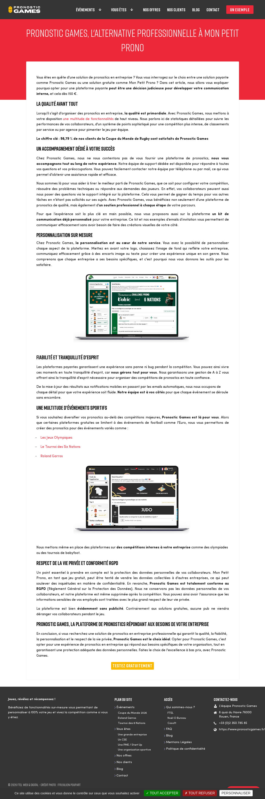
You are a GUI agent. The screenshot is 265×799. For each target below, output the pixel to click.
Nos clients (176, 9)
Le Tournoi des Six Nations (61, 447)
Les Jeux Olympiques (56, 437)
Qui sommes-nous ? (180, 707)
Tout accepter (162, 793)
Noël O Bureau (177, 718)
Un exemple (240, 9)
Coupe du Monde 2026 (132, 713)
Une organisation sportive (134, 749)
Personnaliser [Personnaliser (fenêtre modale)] (236, 793)
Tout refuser (200, 793)
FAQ (169, 729)
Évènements (89, 9)
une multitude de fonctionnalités (88, 119)
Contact (212, 9)
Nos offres (151, 9)
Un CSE (122, 739)
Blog (196, 9)
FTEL (170, 713)
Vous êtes (122, 9)
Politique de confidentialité (185, 748)
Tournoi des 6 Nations (131, 723)
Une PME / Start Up (130, 744)
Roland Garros (51, 456)
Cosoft (172, 723)
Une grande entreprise (132, 734)
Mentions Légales (179, 742)
